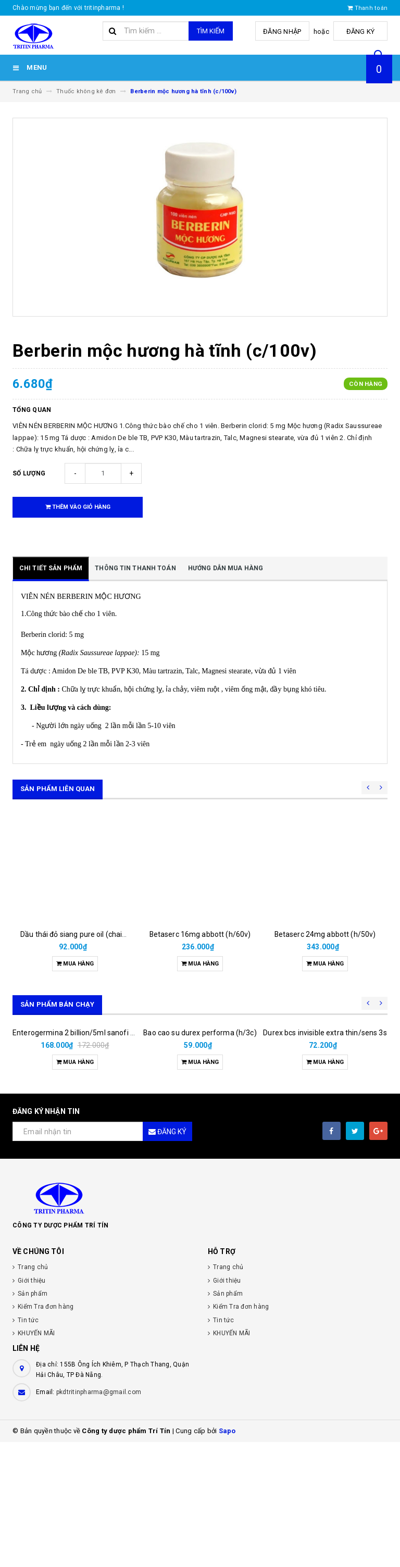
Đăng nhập (285, 31)
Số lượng (28, 473)
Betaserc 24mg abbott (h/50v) (325, 934)
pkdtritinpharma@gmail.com (98, 1517)
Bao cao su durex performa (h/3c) (199, 1158)
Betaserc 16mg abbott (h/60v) (200, 934)
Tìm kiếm (210, 31)
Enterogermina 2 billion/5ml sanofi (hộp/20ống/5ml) (100, 1158)
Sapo (227, 1556)
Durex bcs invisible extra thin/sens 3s (324, 1158)
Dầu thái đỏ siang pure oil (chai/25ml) (82, 934)
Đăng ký (361, 31)
